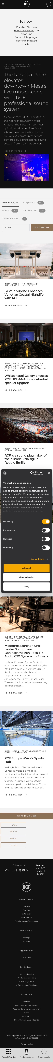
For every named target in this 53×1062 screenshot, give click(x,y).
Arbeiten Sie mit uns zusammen (26, 1009)
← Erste (13, 825)
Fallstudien (26, 958)
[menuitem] (26, 1044)
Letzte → (13, 845)
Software (26, 941)
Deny (26, 586)
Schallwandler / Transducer (26, 921)
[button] (26, 816)
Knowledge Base (26, 981)
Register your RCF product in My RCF (41, 869)
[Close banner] (49, 473)
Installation (26, 914)
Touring (26, 910)
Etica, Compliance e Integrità (26, 1020)
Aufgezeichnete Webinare (26, 985)
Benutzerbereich (27, 974)
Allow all (26, 568)
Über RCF (26, 1016)
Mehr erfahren (13, 151)
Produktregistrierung (27, 978)
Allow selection (26, 577)
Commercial (26, 917)
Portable (26, 906)
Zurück (13, 831)
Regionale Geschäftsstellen (26, 1005)
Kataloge (26, 938)
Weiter (13, 838)
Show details (37, 559)
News (26, 1013)
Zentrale (26, 1002)
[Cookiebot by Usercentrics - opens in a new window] (32, 473)
